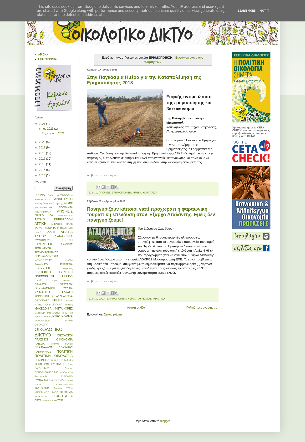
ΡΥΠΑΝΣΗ (57, 364)
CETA (38, 400)
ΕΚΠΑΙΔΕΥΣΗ (43, 248)
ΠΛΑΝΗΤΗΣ (66, 347)
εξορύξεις (68, 268)
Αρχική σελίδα (136, 307)
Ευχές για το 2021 (53, 133)
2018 (42, 153)
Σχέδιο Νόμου (65, 380)
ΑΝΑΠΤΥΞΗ (63, 199)
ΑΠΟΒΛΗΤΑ (66, 207)
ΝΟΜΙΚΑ (67, 316)
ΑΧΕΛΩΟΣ (56, 224)
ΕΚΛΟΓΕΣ (67, 244)
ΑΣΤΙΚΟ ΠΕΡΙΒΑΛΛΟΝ (54, 219)
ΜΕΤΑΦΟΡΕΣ (64, 308)
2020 (42, 142)
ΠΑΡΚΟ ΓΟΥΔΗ (62, 343)
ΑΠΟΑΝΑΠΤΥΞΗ (43, 207)
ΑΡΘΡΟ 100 (44, 215)
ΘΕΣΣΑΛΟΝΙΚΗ (45, 288)
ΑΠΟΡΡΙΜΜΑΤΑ (43, 211)
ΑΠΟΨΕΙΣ (104, 192)
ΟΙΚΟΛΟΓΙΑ (41, 324)
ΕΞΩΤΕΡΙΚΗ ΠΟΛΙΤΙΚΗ (54, 272)
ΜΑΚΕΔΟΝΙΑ (43, 308)
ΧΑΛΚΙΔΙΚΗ (41, 396)
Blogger (165, 421)
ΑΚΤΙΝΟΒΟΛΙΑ (65, 195)
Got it (264, 10)
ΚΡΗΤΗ (136, 192)
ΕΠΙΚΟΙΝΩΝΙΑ (47, 59)
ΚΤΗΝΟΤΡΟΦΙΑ (43, 304)
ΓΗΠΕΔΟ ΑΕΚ (65, 228)
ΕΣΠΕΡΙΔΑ (66, 276)
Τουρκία (58, 388)
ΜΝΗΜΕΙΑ (40, 312)
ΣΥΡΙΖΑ (53, 380)
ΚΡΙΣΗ (69, 300)
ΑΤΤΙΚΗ (40, 223)
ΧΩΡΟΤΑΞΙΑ (150, 192)
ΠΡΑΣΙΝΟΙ (40, 360)
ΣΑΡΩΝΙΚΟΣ (42, 367)
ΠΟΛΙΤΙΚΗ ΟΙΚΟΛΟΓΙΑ (54, 356)
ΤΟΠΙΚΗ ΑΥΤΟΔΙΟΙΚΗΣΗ (54, 384)
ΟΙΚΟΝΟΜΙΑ (64, 339)
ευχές (54, 280)
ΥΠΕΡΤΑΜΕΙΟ (42, 392)
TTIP (60, 400)
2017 (42, 158)
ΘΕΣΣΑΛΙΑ (66, 284)
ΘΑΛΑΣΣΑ (40, 284)
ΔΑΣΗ (102, 298)
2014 (42, 175)
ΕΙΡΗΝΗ (67, 240)
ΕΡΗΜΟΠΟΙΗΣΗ (121, 192)
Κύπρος (69, 304)
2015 (42, 170)
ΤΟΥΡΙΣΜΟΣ (143, 298)
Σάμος (69, 364)
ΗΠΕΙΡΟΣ (67, 280)
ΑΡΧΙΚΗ (43, 54)
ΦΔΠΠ (54, 392)
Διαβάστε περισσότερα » (102, 175)
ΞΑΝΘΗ (69, 320)
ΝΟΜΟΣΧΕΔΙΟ (42, 320)
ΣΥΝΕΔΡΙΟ (67, 376)
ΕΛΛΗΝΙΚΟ (41, 264)
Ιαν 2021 (48, 128)
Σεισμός (69, 368)
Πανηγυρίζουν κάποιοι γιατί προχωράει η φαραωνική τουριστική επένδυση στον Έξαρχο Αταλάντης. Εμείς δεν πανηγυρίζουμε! (151, 214)
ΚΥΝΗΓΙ (58, 304)
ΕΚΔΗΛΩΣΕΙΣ (44, 244)
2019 (42, 147)
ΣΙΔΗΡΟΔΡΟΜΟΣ (44, 372)
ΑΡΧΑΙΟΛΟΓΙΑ (65, 215)
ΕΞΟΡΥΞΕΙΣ (43, 268)
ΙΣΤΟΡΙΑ (68, 288)
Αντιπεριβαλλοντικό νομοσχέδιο (50, 203)
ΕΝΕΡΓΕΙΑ (66, 264)
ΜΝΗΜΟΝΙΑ (53, 312)
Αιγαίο (51, 195)
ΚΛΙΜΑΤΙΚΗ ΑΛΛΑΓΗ (54, 292)
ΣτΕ (56, 372)
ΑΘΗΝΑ (40, 195)
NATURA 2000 (49, 400)
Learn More (247, 10)
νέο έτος (47, 316)
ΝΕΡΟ (131, 298)
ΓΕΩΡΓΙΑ (50, 227)
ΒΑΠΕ (69, 224)
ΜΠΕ (64, 312)
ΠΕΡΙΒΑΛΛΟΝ (44, 347)
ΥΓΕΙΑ (69, 388)
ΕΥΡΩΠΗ (40, 280)
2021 (42, 124)
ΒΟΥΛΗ (39, 227)
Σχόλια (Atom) (113, 314)
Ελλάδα (69, 260)
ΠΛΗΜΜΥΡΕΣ (43, 351)
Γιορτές (38, 232)
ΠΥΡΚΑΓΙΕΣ (53, 360)
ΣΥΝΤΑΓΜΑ (41, 380)
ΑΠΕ (70, 203)
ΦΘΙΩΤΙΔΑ (159, 298)
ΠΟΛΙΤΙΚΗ (64, 351)
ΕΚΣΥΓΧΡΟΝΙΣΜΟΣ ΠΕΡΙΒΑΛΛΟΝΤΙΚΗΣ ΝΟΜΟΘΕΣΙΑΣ (47, 256)
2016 (42, 164)
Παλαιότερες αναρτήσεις (201, 307)
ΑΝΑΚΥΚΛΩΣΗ (42, 199)
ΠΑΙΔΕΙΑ (40, 343)
